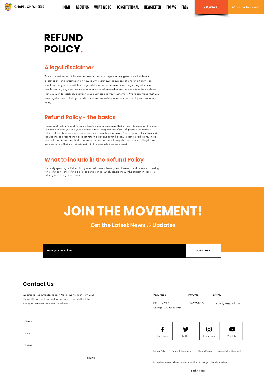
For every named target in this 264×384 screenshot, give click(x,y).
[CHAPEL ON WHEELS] (29, 7)
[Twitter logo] (185, 329)
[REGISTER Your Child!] (246, 7)
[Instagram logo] (209, 329)
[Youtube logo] (232, 329)
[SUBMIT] (90, 358)
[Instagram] (209, 336)
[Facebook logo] (162, 329)
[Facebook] (162, 336)
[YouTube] (232, 336)
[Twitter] (185, 336)
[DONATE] (211, 7)
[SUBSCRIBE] (203, 251)
